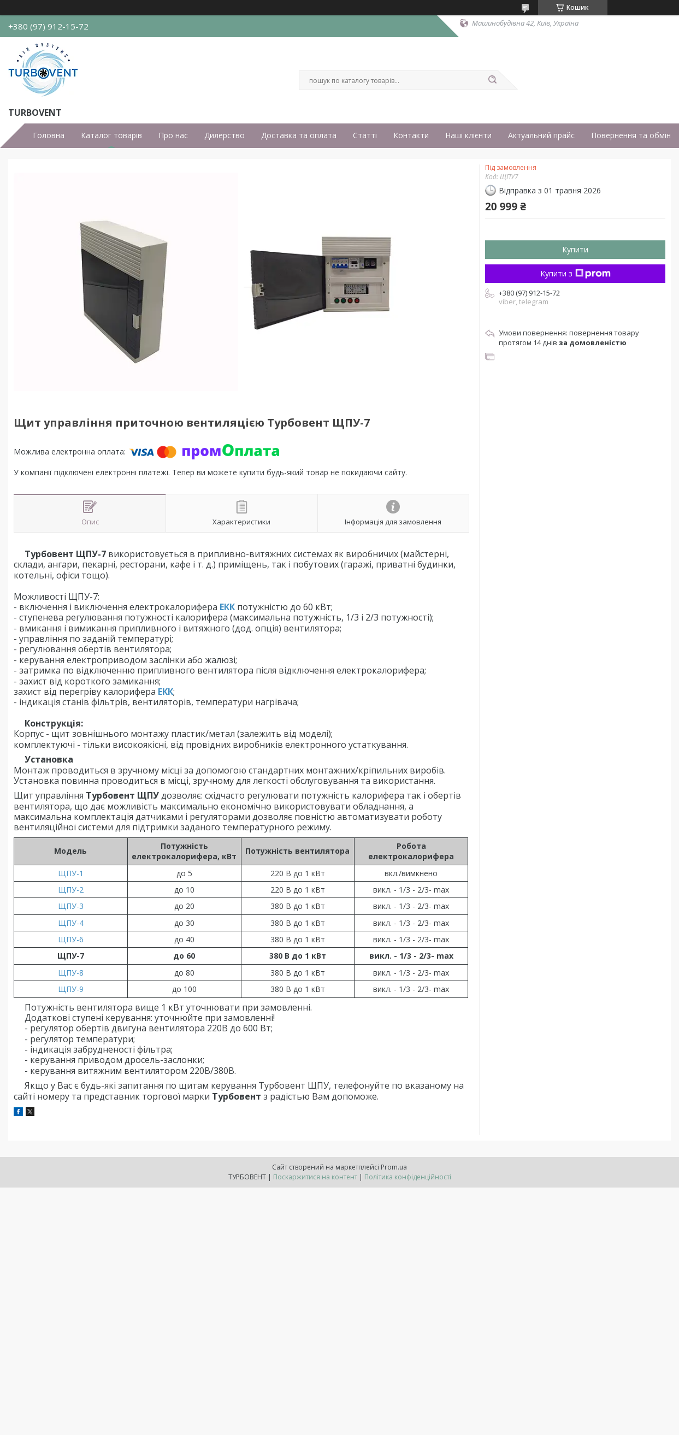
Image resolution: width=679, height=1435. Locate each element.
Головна (48, 135)
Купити (575, 249)
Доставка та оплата (298, 135)
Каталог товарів (111, 135)
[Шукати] (493, 80)
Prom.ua (394, 1167)
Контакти (411, 135)
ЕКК (227, 607)
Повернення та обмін (631, 135)
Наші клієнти (468, 135)
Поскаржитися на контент (315, 1177)
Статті (365, 135)
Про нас (173, 135)
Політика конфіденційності (407, 1177)
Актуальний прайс (541, 135)
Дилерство (224, 135)
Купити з (575, 273)
